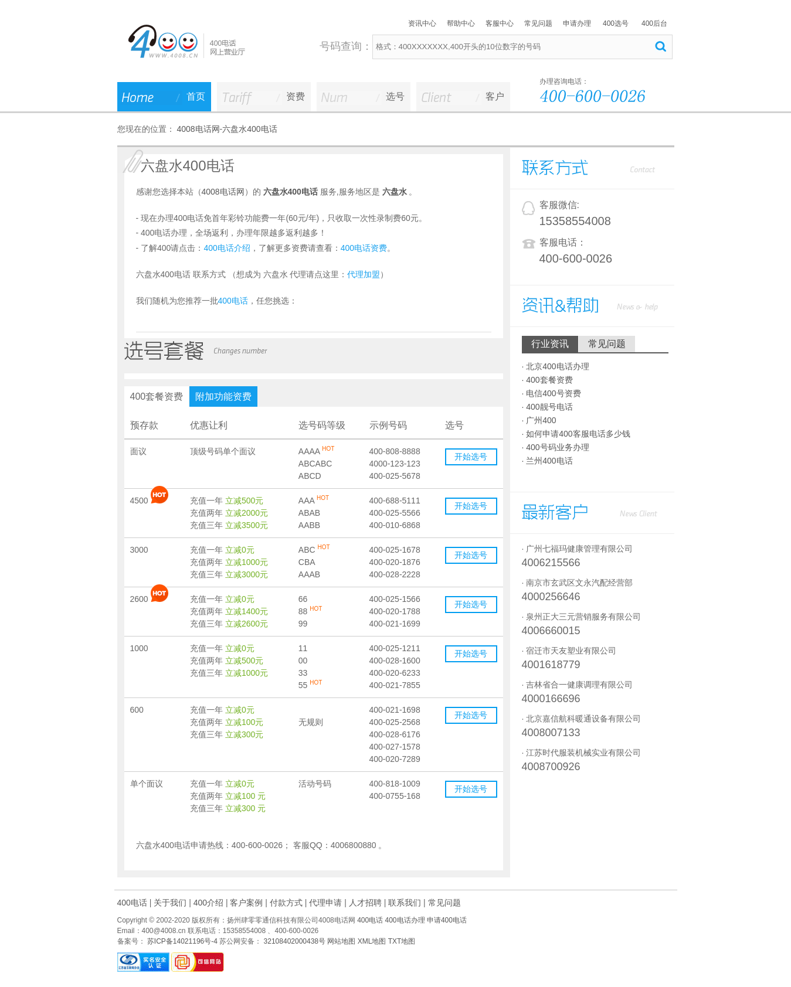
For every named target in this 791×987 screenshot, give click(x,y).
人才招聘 (365, 902)
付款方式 (286, 902)
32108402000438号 (293, 941)
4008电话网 (197, 129)
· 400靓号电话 (547, 406)
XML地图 (372, 941)
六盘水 (394, 191)
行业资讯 (550, 344)
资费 (295, 96)
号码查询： (346, 46)
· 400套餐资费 (547, 379)
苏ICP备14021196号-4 (181, 941)
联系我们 (404, 902)
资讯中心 (422, 23)
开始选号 (470, 456)
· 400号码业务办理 (555, 447)
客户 (495, 96)
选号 (395, 96)
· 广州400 (539, 420)
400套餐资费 (157, 396)
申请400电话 (447, 920)
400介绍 (208, 902)
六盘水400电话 (249, 129)
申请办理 (577, 23)
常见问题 (538, 23)
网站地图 (341, 941)
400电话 (132, 902)
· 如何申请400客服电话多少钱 (576, 433)
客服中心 (500, 23)
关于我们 (170, 902)
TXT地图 (402, 941)
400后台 (654, 23)
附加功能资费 (223, 396)
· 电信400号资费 (551, 393)
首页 (195, 96)
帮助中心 (461, 23)
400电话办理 (405, 920)
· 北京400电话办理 (555, 366)
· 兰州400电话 (547, 460)
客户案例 (246, 902)
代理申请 (325, 902)
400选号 (616, 23)
